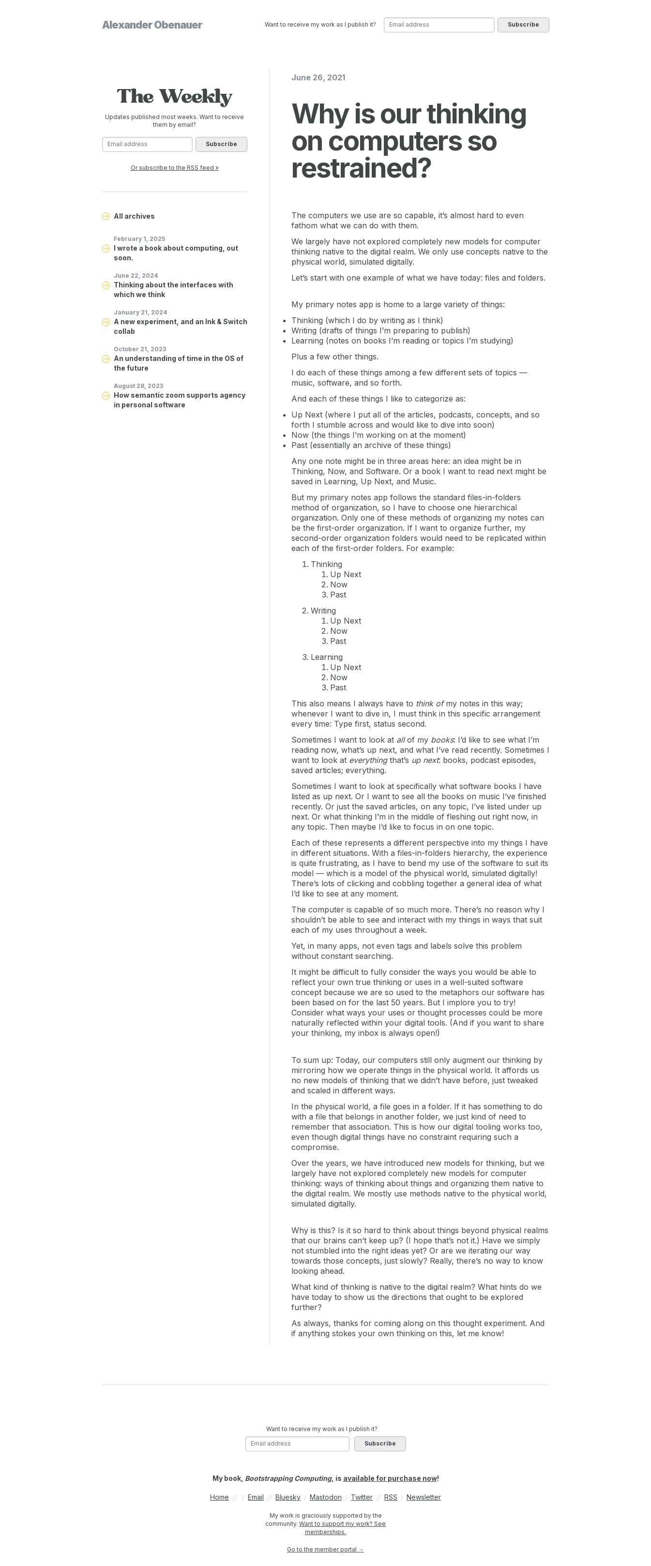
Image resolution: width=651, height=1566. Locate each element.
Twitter (362, 1497)
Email (256, 1497)
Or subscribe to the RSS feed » (175, 167)
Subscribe (523, 24)
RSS (390, 1497)
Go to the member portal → (325, 1549)
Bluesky (288, 1497)
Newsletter (424, 1497)
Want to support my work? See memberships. (342, 1528)
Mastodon (326, 1497)
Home (219, 1497)
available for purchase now (390, 1478)
